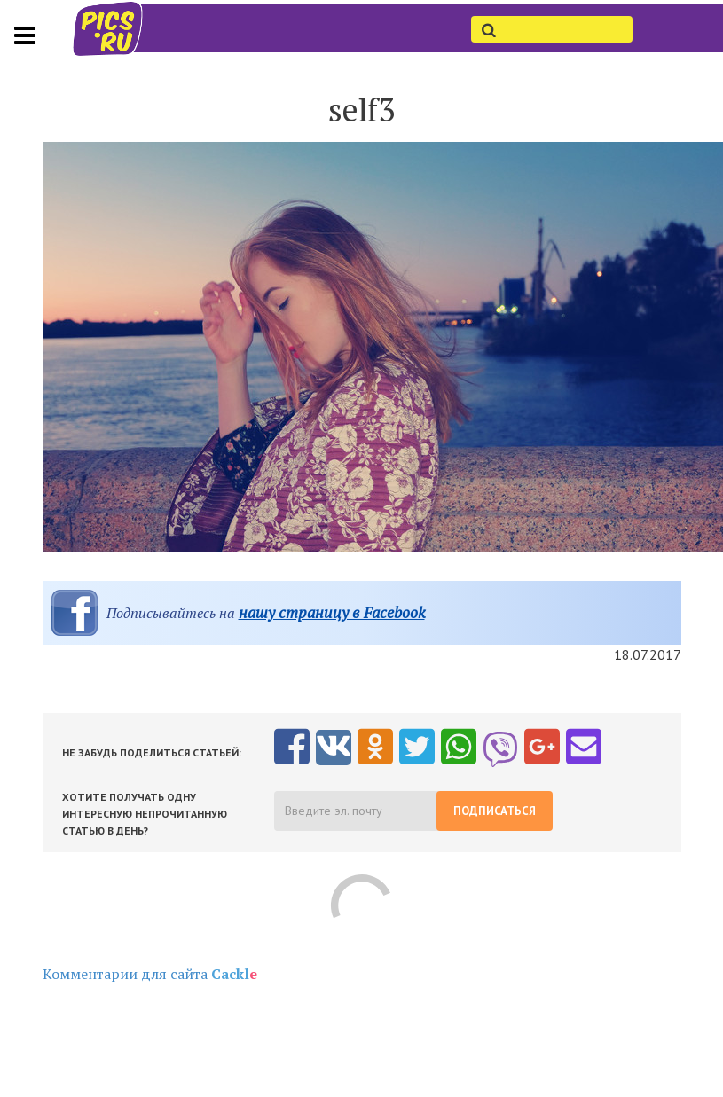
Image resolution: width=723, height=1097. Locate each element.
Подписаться (494, 811)
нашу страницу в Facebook (332, 612)
